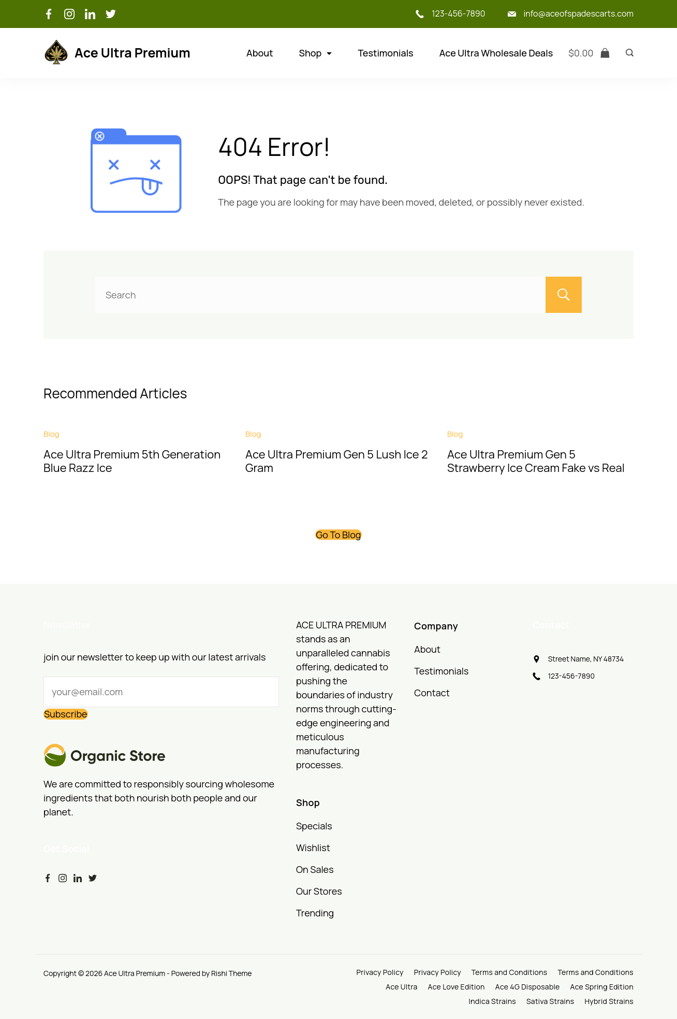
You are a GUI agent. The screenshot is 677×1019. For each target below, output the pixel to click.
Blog (51, 433)
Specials (314, 826)
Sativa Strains (550, 1001)
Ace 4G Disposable (527, 987)
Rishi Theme (231, 973)
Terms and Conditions (510, 972)
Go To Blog (338, 534)
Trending (315, 913)
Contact (432, 692)
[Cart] (589, 53)
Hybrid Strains (609, 1001)
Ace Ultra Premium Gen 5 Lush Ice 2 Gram (336, 461)
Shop (315, 53)
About (259, 53)
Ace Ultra (401, 987)
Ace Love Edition (456, 987)
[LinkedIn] (90, 14)
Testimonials (385, 53)
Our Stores (319, 891)
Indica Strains (492, 1001)
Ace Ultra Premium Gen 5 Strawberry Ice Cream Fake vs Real (536, 461)
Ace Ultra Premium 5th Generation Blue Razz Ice (131, 461)
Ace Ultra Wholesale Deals (496, 53)
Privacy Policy (379, 972)
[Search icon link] (627, 53)
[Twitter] (111, 14)
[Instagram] (69, 14)
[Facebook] (48, 14)
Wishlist (313, 847)
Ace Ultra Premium (132, 53)
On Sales (315, 869)
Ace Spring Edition (602, 987)
